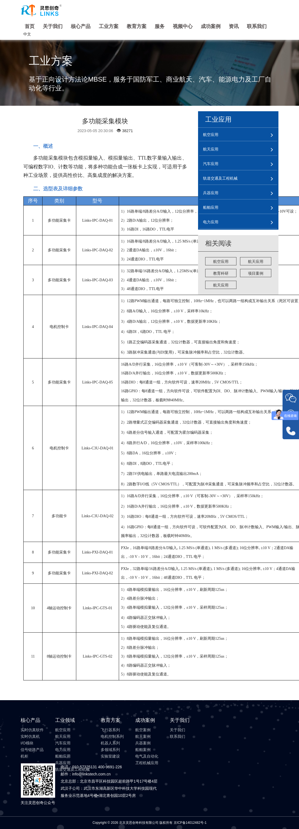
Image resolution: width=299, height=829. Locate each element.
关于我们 (53, 26)
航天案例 (143, 736)
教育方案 (136, 26)
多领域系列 (110, 749)
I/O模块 (27, 743)
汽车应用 (62, 743)
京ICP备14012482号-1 (190, 823)
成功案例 (211, 26)
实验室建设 (110, 756)
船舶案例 (143, 749)
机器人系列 (110, 743)
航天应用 (255, 261)
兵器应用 (62, 763)
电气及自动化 (146, 756)
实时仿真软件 (32, 730)
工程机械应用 (146, 763)
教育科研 (221, 273)
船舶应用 (62, 756)
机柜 (24, 756)
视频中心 (183, 26)
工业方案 (109, 26)
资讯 (234, 26)
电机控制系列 (112, 736)
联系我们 (257, 26)
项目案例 (255, 273)
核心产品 (81, 26)
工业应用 (218, 119)
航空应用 (221, 261)
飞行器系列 (110, 730)
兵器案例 (143, 743)
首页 (30, 26)
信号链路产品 (32, 749)
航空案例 (143, 730)
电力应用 (62, 749)
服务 (160, 26)
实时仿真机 (30, 736)
